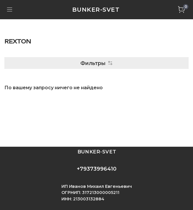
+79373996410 (96, 169)
